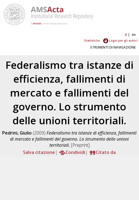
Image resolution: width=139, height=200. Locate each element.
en (134, 34)
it (126, 34)
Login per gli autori (120, 40)
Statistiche (92, 40)
